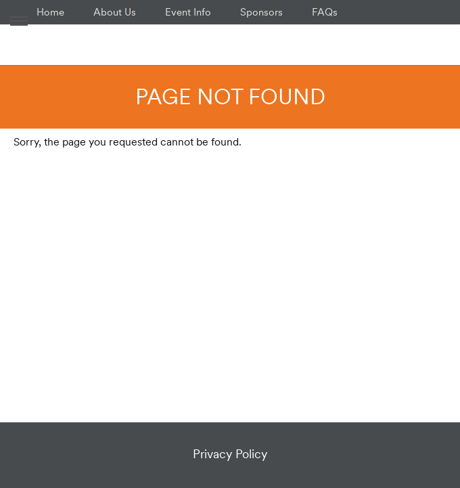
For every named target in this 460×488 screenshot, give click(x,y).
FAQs (325, 12)
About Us (114, 12)
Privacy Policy (230, 454)
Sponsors (261, 12)
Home (50, 12)
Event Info (188, 12)
